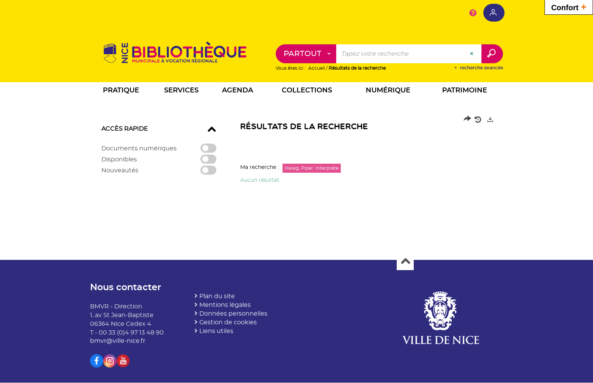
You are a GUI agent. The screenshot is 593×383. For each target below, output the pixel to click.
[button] (121, 92)
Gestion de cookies (228, 322)
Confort (569, 7)
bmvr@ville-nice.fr (117, 341)
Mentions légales (225, 305)
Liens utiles (216, 331)
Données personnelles (233, 314)
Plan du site (217, 297)
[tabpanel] (296, 151)
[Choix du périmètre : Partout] (306, 54)
